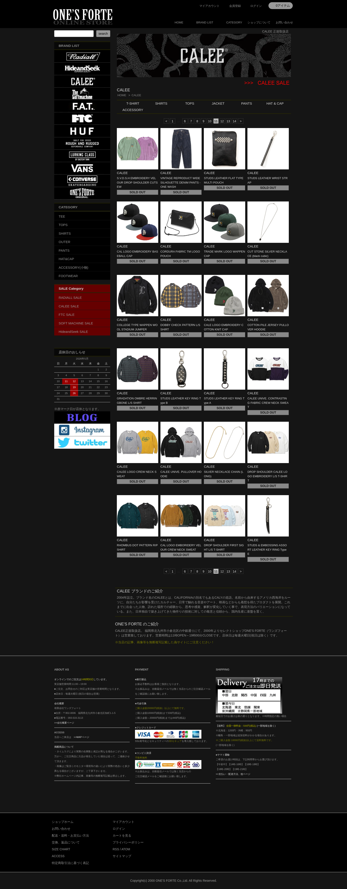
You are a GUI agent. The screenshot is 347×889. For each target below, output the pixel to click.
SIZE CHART (61, 849)
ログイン (256, 6)
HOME (179, 22)
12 (222, 121)
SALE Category (71, 288)
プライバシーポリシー (128, 842)
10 (210, 121)
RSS (116, 849)
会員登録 (235, 6)
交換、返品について (66, 842)
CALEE (136, 95)
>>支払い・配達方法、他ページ (233, 774)
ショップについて (258, 22)
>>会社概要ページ (64, 722)
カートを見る (122, 835)
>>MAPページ (81, 737)
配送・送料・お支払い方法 (70, 835)
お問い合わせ (284, 22)
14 (234, 121)
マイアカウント (209, 6)
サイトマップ (122, 856)
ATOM (125, 849)
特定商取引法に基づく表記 (70, 863)
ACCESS (58, 856)
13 (228, 121)
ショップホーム (62, 822)
